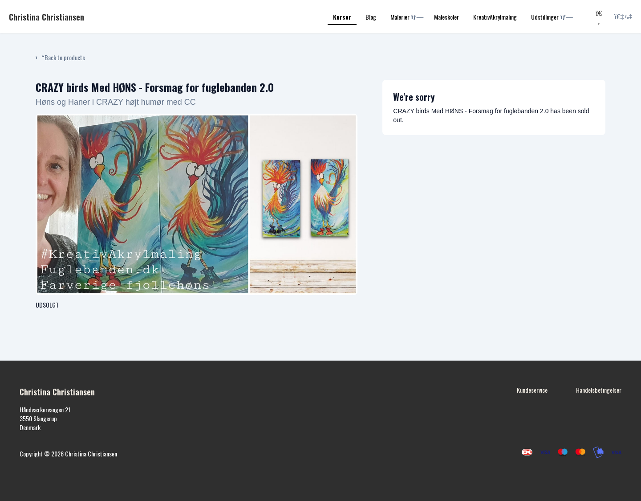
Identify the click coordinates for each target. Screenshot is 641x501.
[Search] (598, 16)
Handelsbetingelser (598, 389)
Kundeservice (532, 389)
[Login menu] (623, 17)
